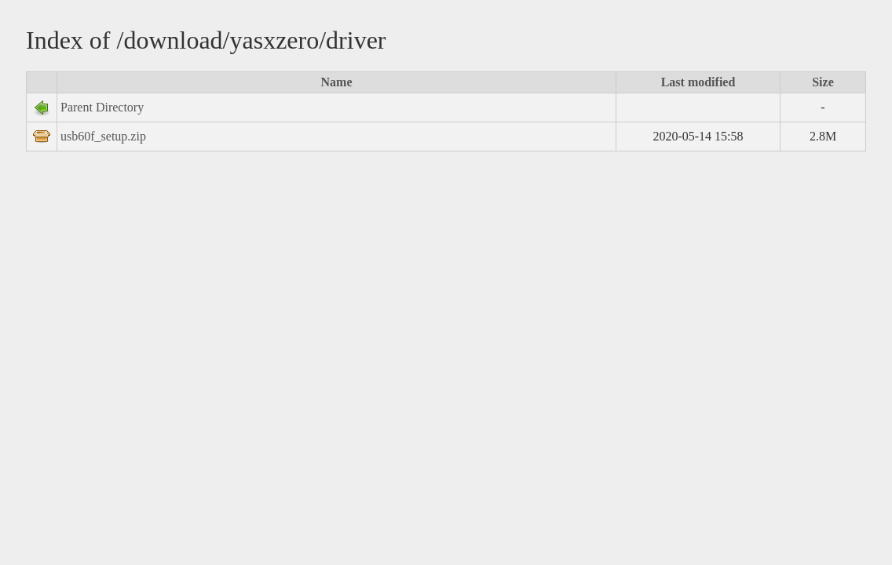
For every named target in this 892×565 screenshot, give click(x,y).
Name (337, 82)
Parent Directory (102, 107)
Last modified (698, 82)
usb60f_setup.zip (103, 136)
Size (823, 82)
